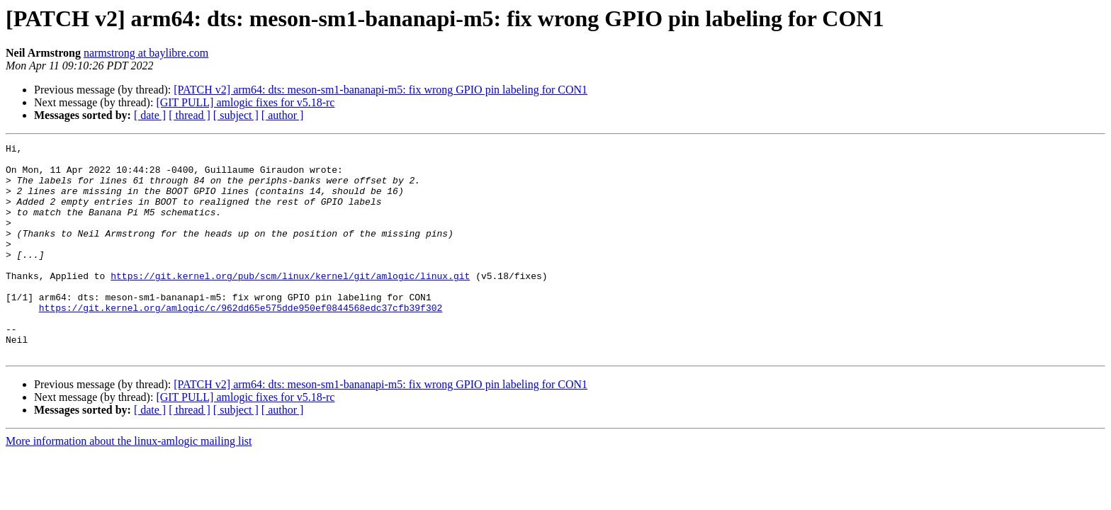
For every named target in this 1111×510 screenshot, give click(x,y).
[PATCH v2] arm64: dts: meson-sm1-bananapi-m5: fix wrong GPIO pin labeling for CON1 (380, 90)
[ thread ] (189, 115)
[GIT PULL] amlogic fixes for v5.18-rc (245, 102)
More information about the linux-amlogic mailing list (129, 483)
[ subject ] (236, 115)
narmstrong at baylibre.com (146, 53)
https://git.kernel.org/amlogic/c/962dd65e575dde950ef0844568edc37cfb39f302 (240, 341)
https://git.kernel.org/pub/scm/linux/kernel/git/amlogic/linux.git (290, 303)
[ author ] (282, 115)
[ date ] (150, 115)
